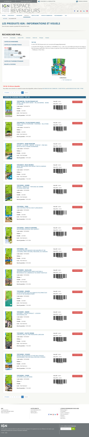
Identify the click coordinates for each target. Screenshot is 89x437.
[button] (11, 41)
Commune (28, 37)
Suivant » (26, 92)
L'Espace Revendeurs (25, 8)
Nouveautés (19, 15)
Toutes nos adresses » (5, 412)
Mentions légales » (64, 410)
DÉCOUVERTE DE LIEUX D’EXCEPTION (13, 56)
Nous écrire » (63, 418)
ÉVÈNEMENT (7, 54)
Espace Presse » (34, 411)
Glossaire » (62, 415)
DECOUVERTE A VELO (9, 50)
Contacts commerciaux (46, 15)
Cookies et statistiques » (65, 412)
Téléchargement (58, 15)
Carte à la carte (35, 15)
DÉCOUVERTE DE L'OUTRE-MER (12, 57)
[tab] (16, 41)
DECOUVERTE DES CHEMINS (11, 53)
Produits (26, 15)
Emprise (47, 37)
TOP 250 (6, 49)
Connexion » (62, 416)
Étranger (41, 37)
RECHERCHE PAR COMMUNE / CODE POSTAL (54, 88)
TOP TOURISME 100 (67, 79)
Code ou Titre (21, 37)
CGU (66, 15)
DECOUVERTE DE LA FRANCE (11, 52)
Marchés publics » (34, 412)
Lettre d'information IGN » (36, 410)
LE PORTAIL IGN (7, 1)
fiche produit (77, 101)
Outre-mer (35, 37)
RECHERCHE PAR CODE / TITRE (75, 88)
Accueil (4, 15)
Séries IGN (5, 37)
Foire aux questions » (64, 414)
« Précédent (6, 92)
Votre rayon (11, 15)
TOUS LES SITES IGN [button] (26, 1)
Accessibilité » (63, 411)
